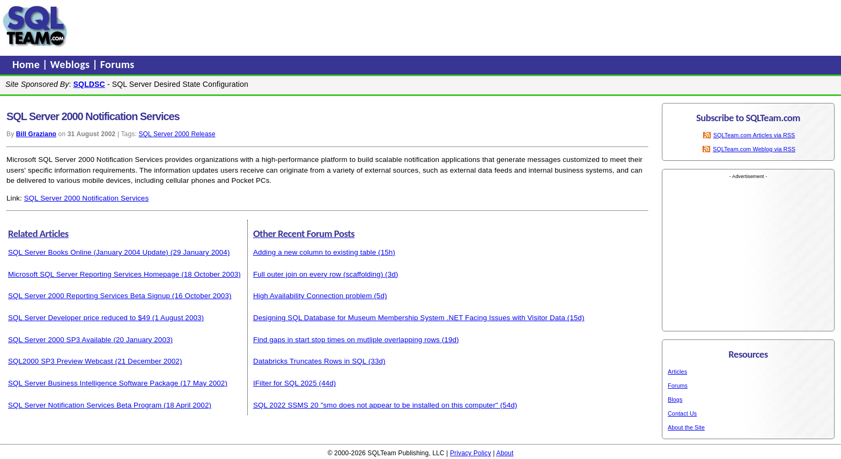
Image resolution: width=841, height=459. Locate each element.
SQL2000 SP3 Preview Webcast (60, 361)
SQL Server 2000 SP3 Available (60, 340)
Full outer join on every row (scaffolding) (318, 274)
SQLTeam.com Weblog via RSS (754, 149)
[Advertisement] (275, 26)
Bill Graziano (36, 134)
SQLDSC (89, 84)
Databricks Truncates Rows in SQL (309, 361)
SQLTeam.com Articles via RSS (754, 135)
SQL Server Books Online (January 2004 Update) (88, 252)
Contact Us (682, 413)
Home (27, 64)
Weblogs (71, 64)
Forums (117, 64)
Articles (677, 371)
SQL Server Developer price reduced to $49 (79, 318)
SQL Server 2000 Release (176, 134)
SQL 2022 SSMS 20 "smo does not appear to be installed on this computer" (375, 405)
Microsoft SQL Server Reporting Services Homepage (93, 274)
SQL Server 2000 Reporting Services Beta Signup (89, 296)
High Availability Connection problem (312, 296)
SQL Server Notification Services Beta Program (84, 405)
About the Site (686, 427)
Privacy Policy (470, 453)
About (504, 453)
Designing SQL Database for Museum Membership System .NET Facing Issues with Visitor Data (409, 318)
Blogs (675, 399)
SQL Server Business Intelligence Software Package (93, 383)
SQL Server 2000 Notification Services (86, 198)
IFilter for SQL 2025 (285, 383)
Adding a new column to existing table (314, 252)
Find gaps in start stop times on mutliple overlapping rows (346, 340)
